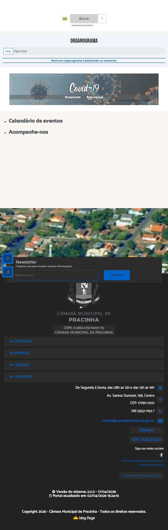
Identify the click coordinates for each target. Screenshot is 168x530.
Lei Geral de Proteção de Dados (141, 475)
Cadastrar (117, 275)
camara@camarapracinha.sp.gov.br (128, 421)
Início (8, 51)
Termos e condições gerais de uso (142, 460)
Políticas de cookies (151, 465)
